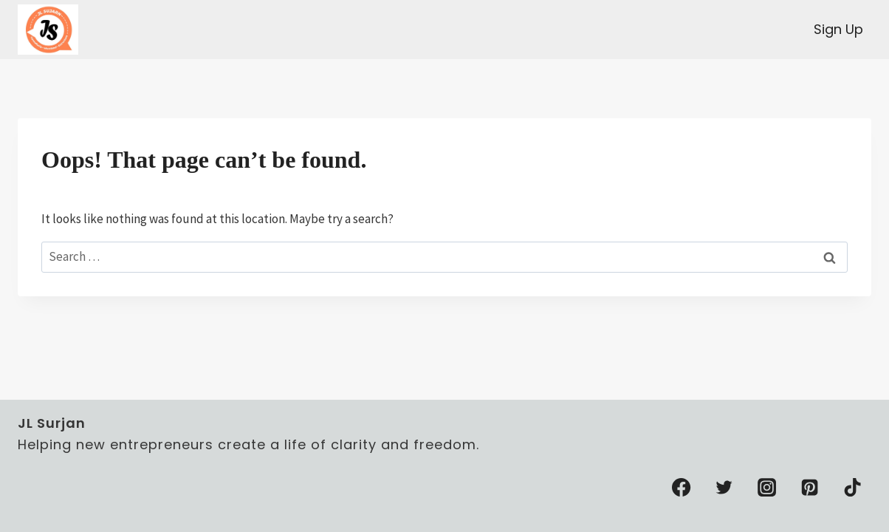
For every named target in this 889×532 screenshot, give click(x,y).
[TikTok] (852, 487)
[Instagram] (767, 487)
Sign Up (838, 29)
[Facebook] (681, 487)
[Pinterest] (810, 487)
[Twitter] (724, 487)
